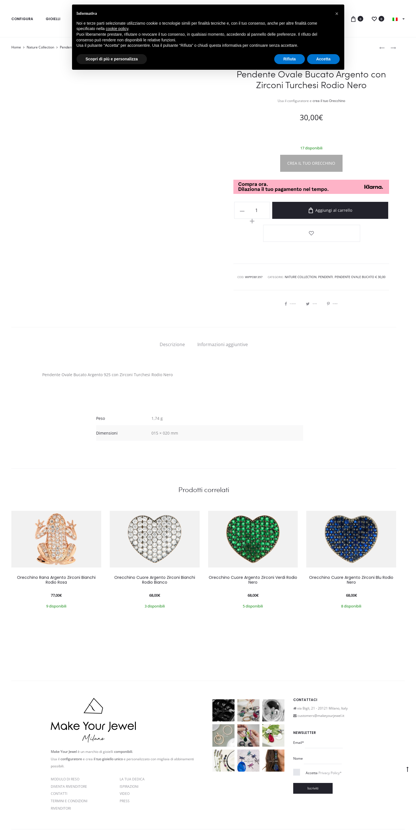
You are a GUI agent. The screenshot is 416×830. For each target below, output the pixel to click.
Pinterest (341, 275)
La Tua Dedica (132, 750)
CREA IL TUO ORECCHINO (311, 163)
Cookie (188, 814)
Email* (298, 714)
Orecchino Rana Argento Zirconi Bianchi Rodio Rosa (56, 551)
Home (16, 47)
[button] (336, 13)
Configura (22, 18)
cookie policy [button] (117, 28)
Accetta (324, 744)
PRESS (125, 772)
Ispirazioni (129, 758)
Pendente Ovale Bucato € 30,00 (358, 249)
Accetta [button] (323, 59)
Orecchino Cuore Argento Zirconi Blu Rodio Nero (351, 551)
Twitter (311, 275)
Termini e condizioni (162, 814)
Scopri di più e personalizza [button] (112, 59)
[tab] (172, 316)
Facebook (281, 275)
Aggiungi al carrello (326, 210)
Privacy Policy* (330, 744)
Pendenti (67, 47)
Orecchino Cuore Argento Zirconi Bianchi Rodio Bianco (154, 551)
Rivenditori (61, 780)
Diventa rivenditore (69, 758)
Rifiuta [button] (289, 59)
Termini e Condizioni (69, 772)
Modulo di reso (65, 750)
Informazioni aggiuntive (222, 316)
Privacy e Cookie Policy (122, 814)
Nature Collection (40, 47)
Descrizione (172, 316)
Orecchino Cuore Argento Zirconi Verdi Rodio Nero (253, 551)
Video (125, 765)
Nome (298, 730)
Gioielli (53, 18)
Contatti (59, 765)
